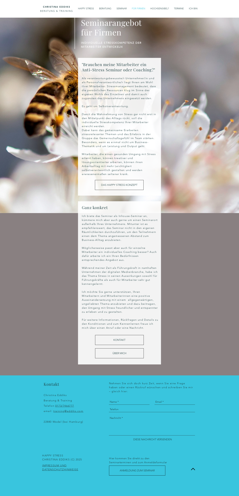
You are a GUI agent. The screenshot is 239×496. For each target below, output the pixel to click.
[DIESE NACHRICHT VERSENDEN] (152, 439)
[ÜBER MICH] (119, 353)
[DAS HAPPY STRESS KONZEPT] (119, 185)
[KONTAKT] (119, 340)
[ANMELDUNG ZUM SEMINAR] (137, 471)
